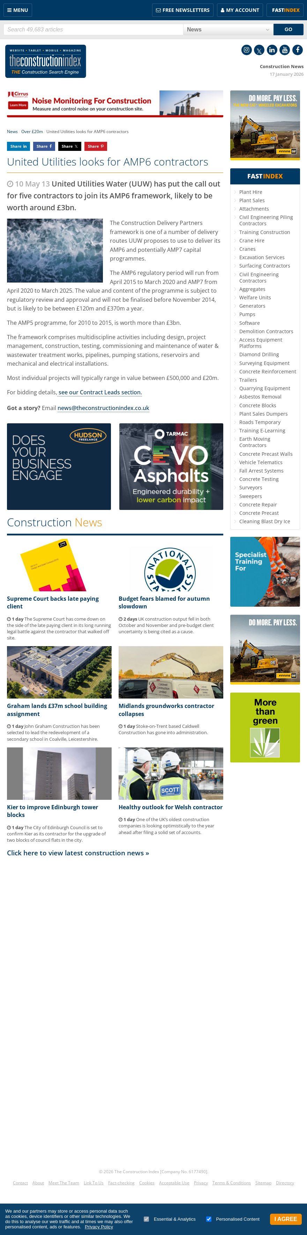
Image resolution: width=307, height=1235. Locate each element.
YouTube (284, 50)
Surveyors (250, 487)
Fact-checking (121, 1183)
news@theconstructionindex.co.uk (103, 408)
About (38, 1183)
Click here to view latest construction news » (78, 852)
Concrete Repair (258, 504)
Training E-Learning (262, 430)
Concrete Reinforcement (267, 371)
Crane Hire (251, 240)
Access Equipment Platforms (260, 342)
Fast (286, 10)
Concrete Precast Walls (266, 454)
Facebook (297, 50)
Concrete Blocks (257, 405)
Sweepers (250, 496)
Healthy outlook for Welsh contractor (171, 807)
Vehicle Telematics (261, 462)
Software (249, 323)
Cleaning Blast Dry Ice (264, 521)
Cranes (247, 249)
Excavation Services (262, 257)
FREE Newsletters (186, 10)
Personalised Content (233, 1219)
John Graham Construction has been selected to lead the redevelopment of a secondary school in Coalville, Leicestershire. (53, 732)
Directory (285, 1183)
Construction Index (45, 61)
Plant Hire (250, 192)
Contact (20, 1183)
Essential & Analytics (170, 1219)
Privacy (201, 1183)
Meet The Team (63, 1183)
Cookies (147, 1183)
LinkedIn (272, 50)
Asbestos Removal (260, 396)
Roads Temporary (259, 422)
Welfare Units (255, 297)
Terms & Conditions (231, 1183)
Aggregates (252, 289)
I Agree (286, 1219)
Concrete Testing (259, 479)
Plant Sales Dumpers (263, 413)
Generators (252, 305)
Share (16, 146)
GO (288, 29)
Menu (20, 10)
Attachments (254, 208)
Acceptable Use (174, 1183)
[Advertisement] (115, 928)
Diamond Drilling (259, 354)
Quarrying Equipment (264, 388)
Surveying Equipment (264, 363)
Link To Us (94, 1183)
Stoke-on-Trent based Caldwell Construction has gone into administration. (163, 729)
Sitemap (263, 1183)
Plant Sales (252, 200)
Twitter (259, 50)
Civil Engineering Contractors (259, 277)
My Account (242, 10)
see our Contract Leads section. (99, 392)
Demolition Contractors (266, 331)
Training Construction (264, 232)
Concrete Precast (259, 513)
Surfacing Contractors (264, 265)
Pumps (247, 314)
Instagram (246, 50)
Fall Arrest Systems (261, 470)
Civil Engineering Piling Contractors (266, 220)
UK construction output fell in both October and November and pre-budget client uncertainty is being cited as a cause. (166, 625)
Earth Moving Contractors (254, 442)
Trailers (248, 380)
